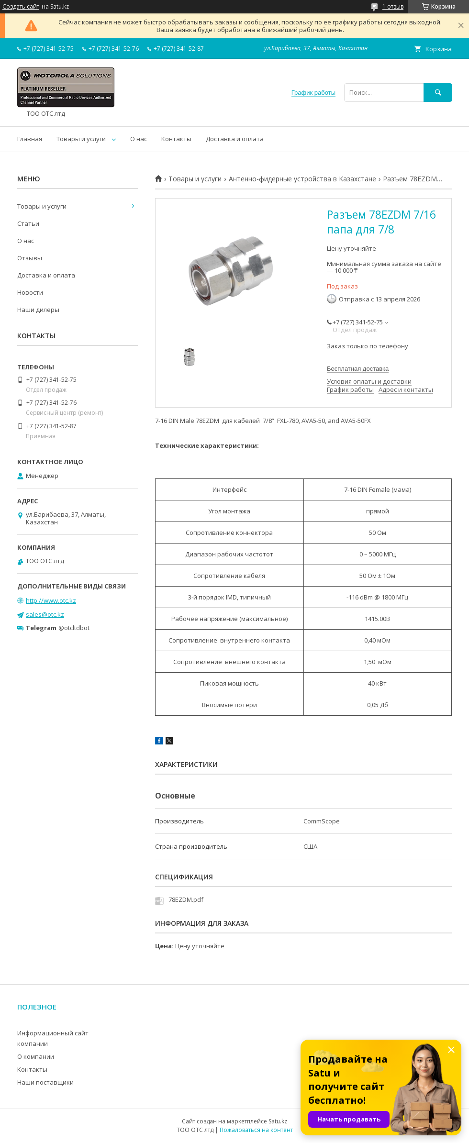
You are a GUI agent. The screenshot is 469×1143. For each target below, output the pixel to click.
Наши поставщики (45, 1082)
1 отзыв (392, 6)
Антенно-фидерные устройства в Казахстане (302, 179)
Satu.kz (277, 1121)
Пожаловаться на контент (256, 1130)
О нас (138, 138)
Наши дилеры (38, 309)
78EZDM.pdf (185, 899)
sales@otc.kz (45, 614)
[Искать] (438, 92)
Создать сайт (20, 6)
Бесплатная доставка (358, 368)
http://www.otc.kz (51, 600)
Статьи (28, 223)
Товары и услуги (81, 138)
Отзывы (29, 258)
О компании (35, 1056)
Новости (30, 292)
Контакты (176, 138)
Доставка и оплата (235, 138)
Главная (29, 138)
